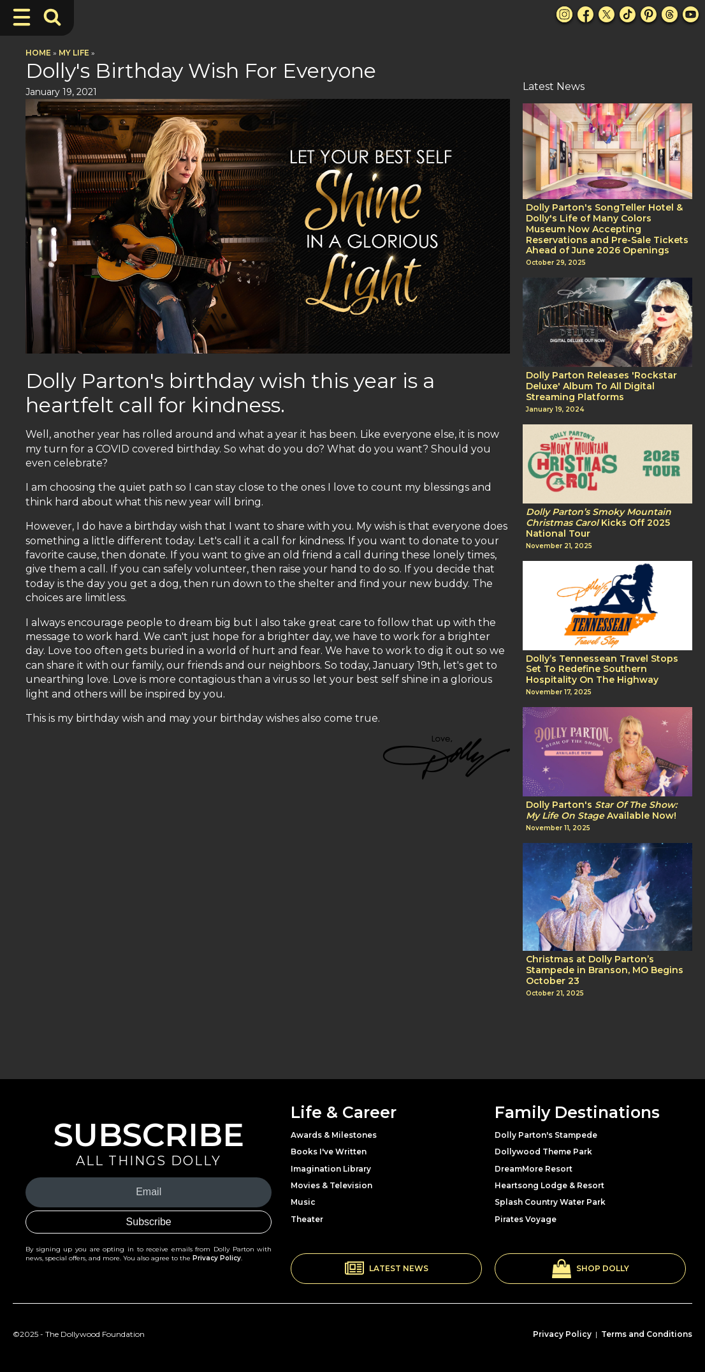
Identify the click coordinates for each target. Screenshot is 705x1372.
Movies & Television (331, 1185)
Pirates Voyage (525, 1219)
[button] (386, 1268)
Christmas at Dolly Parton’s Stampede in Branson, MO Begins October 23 (604, 970)
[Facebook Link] (585, 14)
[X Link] (606, 14)
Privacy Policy (217, 1258)
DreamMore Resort (533, 1169)
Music (303, 1202)
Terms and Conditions (646, 1334)
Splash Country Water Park (550, 1202)
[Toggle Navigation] (22, 17)
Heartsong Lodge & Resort (549, 1185)
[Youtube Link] (691, 14)
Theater (307, 1219)
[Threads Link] (670, 14)
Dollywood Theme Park (543, 1151)
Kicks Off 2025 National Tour (598, 523)
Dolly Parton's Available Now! (601, 810)
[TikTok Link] (628, 14)
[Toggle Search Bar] (52, 17)
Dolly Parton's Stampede (546, 1135)
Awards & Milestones (334, 1135)
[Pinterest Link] (649, 14)
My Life (74, 52)
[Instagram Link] (564, 14)
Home (38, 52)
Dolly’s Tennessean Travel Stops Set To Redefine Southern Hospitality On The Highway (602, 669)
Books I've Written (329, 1151)
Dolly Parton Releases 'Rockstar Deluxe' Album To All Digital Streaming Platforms (601, 386)
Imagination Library (331, 1169)
